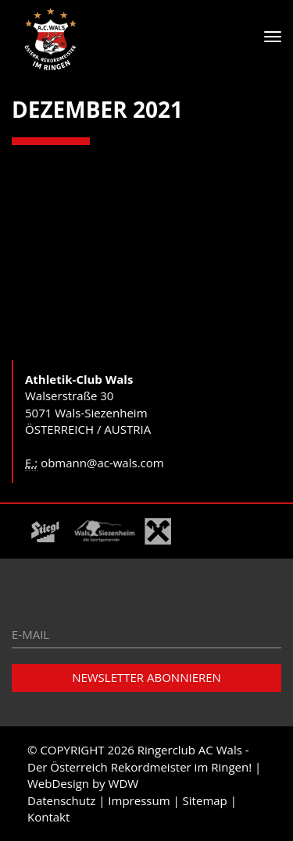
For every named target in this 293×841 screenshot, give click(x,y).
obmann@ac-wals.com (102, 462)
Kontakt (48, 817)
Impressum (139, 800)
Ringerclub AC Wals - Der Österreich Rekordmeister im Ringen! (139, 758)
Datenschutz (61, 800)
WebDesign (58, 783)
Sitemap (205, 800)
